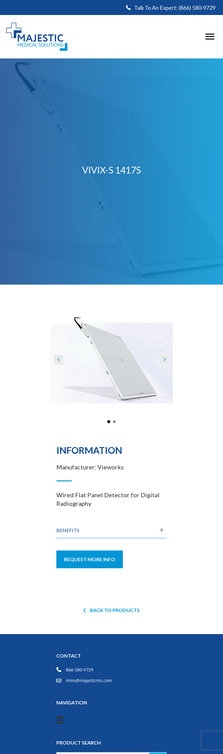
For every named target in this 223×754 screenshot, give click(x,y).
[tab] (111, 530)
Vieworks (110, 467)
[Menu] (210, 37)
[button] (58, 359)
